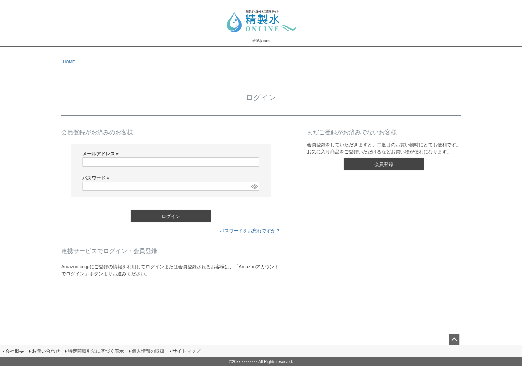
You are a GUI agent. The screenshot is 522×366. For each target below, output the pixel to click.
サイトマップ (186, 351)
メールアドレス (101, 153)
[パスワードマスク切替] (254, 186)
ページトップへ (454, 339)
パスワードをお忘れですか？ (250, 230)
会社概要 (14, 351)
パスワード (97, 178)
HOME (69, 62)
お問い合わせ (46, 351)
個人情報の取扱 (148, 351)
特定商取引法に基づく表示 (96, 351)
